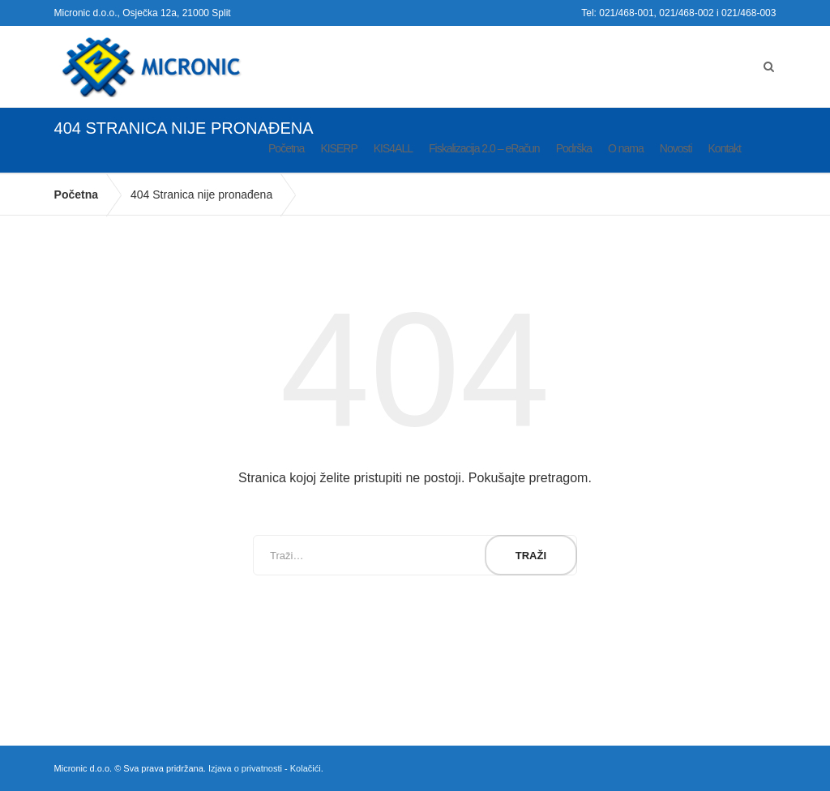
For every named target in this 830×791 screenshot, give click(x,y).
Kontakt (724, 148)
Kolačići (305, 768)
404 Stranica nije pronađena (201, 194)
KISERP (338, 148)
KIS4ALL (393, 148)
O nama (626, 148)
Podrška (574, 148)
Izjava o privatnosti (245, 768)
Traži (531, 555)
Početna (286, 148)
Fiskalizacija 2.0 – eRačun (484, 148)
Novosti (676, 148)
